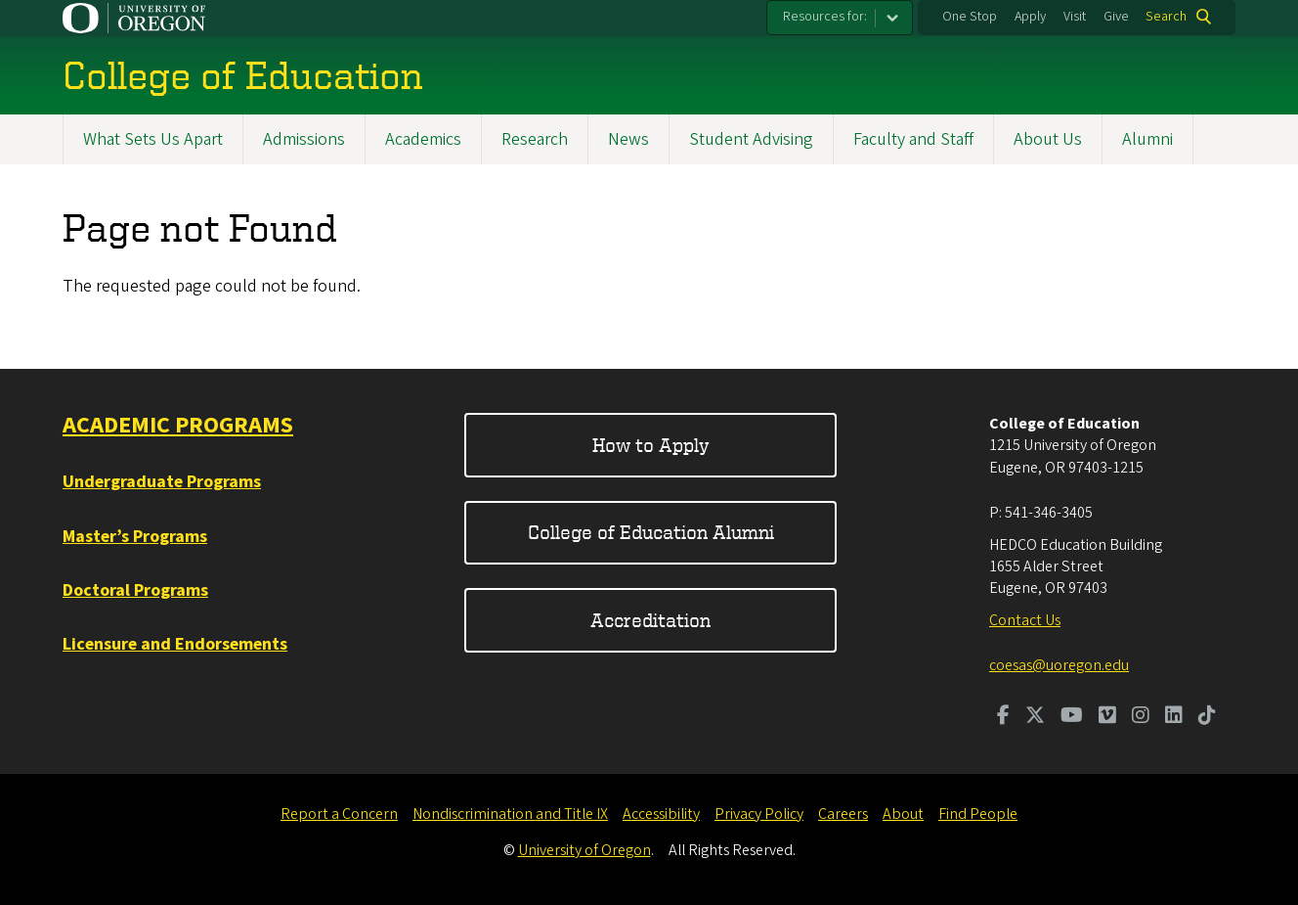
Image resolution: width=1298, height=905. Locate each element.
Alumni (1147, 139)
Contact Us (1024, 620)
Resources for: (825, 16)
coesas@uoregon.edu (1059, 665)
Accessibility (661, 814)
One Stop (969, 16)
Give (1116, 16)
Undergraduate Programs (162, 482)
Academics (423, 139)
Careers (843, 814)
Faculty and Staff (913, 139)
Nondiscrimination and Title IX (510, 814)
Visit (1074, 16)
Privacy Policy (758, 814)
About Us (1048, 139)
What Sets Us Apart (153, 139)
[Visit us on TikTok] (1207, 717)
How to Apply (651, 444)
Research (534, 139)
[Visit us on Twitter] (1035, 717)
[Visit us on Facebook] (1003, 717)
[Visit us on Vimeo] (1107, 717)
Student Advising (751, 139)
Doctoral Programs (135, 590)
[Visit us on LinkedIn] (1173, 717)
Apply (1030, 16)
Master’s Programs (135, 536)
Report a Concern (339, 814)
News (628, 139)
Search (1166, 16)
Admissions (304, 139)
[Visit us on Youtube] (1072, 717)
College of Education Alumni (651, 531)
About (903, 814)
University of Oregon (584, 850)
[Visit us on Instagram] (1140, 717)
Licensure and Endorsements (175, 644)
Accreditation (650, 620)
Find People (977, 814)
